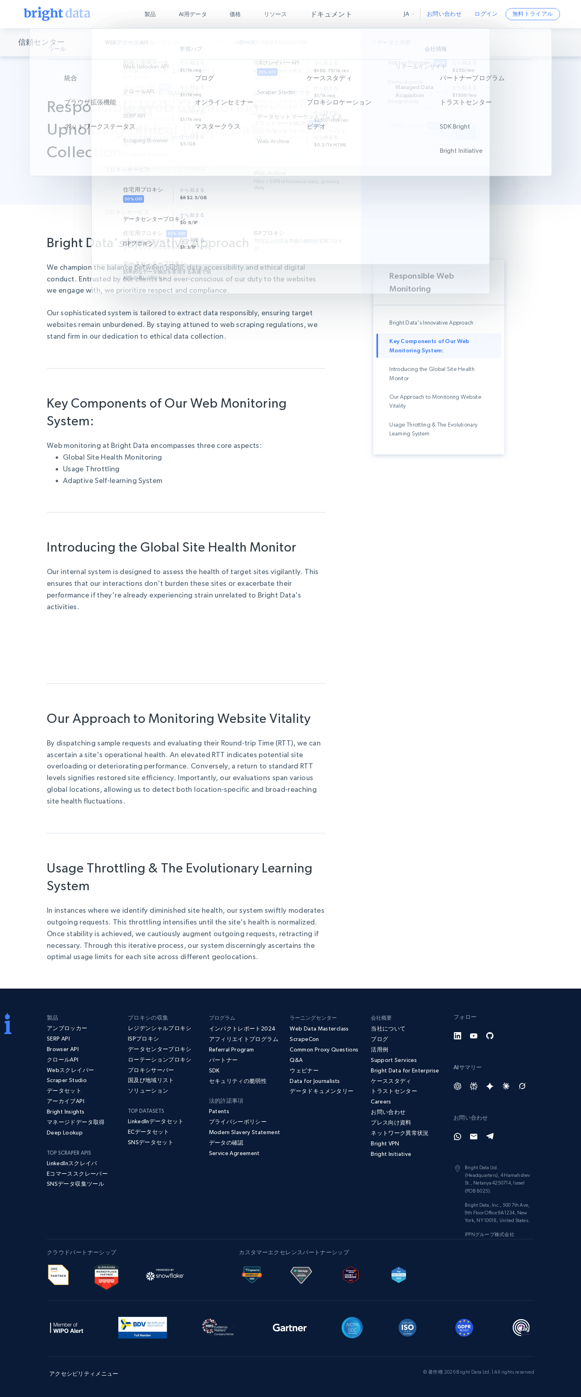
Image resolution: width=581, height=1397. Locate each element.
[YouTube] (474, 1036)
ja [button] (409, 13)
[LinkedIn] (457, 1036)
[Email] (474, 1136)
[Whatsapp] (457, 1136)
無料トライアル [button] (532, 13)
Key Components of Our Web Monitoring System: (429, 345)
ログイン (485, 13)
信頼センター (42, 42)
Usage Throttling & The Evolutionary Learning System (433, 429)
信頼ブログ (417, 42)
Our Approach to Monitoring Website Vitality (435, 401)
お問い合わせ (444, 13)
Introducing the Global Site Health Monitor (431, 373)
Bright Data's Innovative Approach (431, 322)
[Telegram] (490, 1136)
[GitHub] (490, 1036)
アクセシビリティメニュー (83, 1373)
